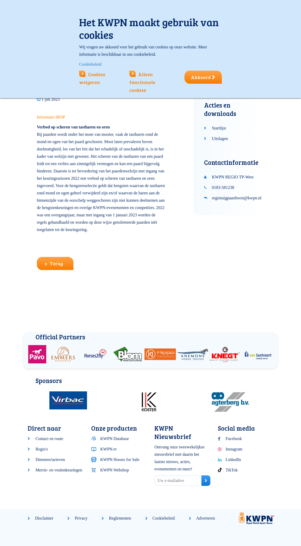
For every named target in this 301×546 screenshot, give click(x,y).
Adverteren (205, 518)
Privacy (81, 518)
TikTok (232, 470)
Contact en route (49, 438)
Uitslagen (220, 138)
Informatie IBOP (51, 117)
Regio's (42, 449)
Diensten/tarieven (50, 459)
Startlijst (219, 128)
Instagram (234, 449)
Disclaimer (44, 518)
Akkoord (203, 77)
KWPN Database (114, 438)
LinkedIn (233, 459)
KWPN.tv (108, 449)
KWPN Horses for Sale (120, 459)
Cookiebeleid (164, 518)
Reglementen (120, 518)
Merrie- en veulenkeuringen (59, 470)
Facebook (234, 438)
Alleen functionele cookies (142, 82)
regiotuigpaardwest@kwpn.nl (236, 198)
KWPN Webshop (114, 470)
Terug (54, 263)
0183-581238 (223, 187)
